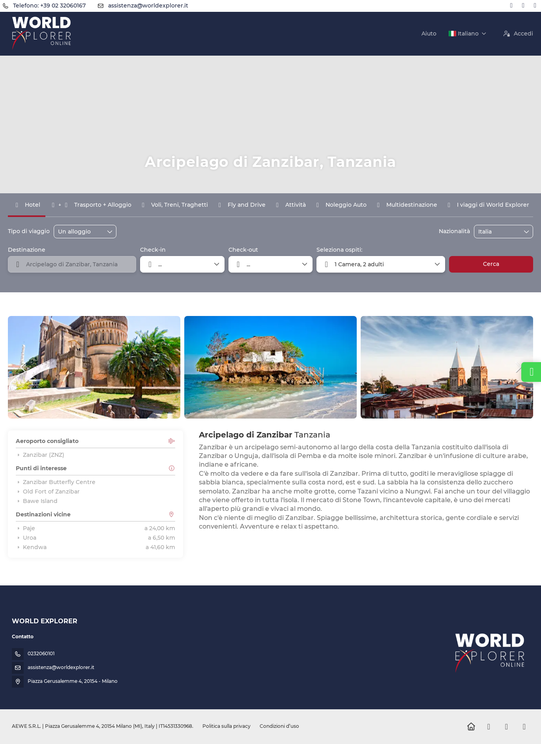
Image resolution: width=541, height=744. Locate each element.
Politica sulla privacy (226, 726)
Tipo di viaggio (29, 231)
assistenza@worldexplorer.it (148, 5)
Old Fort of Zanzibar (48, 491)
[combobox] (498, 232)
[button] (24, 367)
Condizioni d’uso (278, 726)
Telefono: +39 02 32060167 (49, 5)
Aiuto (428, 33)
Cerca (491, 263)
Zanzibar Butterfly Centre (55, 482)
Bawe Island (37, 501)
